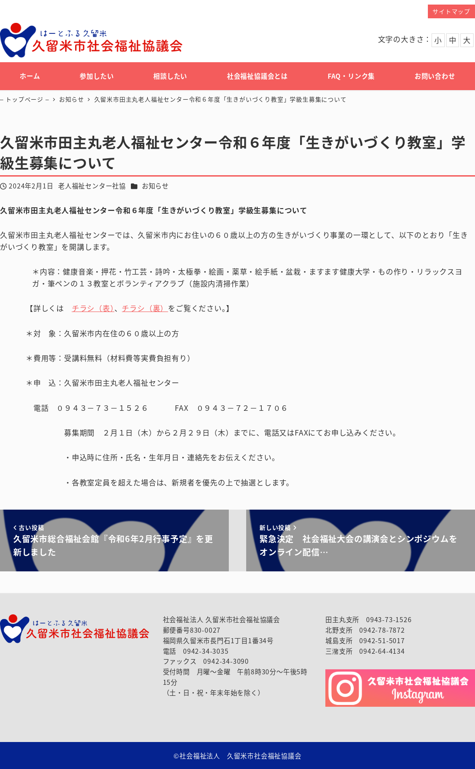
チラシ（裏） (145, 307)
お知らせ (155, 185)
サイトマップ (451, 11)
